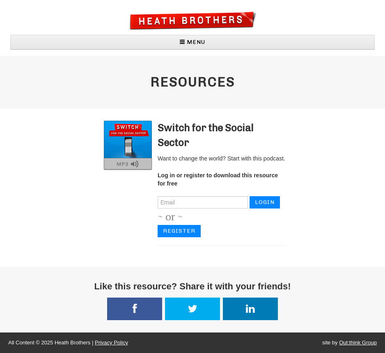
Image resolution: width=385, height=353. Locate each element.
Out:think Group (358, 342)
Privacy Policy (111, 342)
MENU (192, 42)
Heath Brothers (192, 20)
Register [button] (179, 230)
